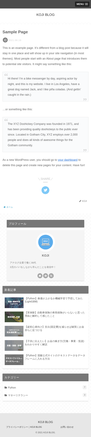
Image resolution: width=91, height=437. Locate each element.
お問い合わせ (67, 427)
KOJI (45, 255)
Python (47, 387)
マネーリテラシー (47, 395)
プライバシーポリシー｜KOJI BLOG (24, 427)
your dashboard (68, 160)
